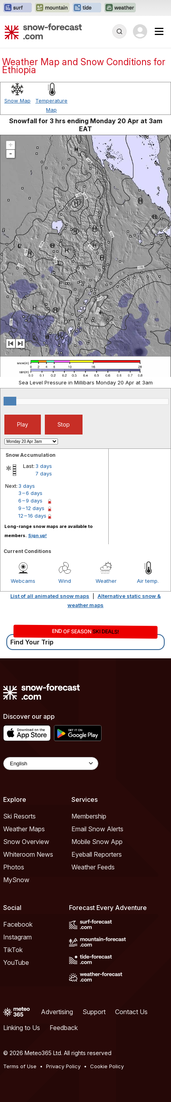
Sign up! (37, 535)
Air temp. (148, 581)
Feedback (64, 1028)
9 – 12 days (31, 508)
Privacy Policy (63, 1066)
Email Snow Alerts (97, 829)
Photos (13, 867)
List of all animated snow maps (49, 596)
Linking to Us (21, 1028)
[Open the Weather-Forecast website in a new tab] (120, 8)
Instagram (17, 937)
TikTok (13, 950)
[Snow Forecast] (43, 31)
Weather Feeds (93, 867)
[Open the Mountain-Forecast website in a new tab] (52, 8)
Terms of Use (20, 1066)
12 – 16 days (32, 515)
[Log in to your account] (140, 31)
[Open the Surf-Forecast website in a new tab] (17, 8)
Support (94, 1012)
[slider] (10, 401)
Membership (88, 816)
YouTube (16, 962)
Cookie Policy (107, 1066)
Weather (106, 581)
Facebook (18, 924)
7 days (43, 473)
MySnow (16, 880)
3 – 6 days (30, 493)
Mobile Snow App (97, 842)
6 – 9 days (30, 500)
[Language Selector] (50, 763)
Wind (64, 581)
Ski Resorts (19, 816)
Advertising (57, 1012)
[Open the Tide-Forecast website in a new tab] (87, 8)
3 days (43, 466)
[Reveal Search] (119, 31)
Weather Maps (24, 829)
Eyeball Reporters (96, 854)
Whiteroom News (28, 854)
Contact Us (131, 1012)
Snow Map (17, 100)
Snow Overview (26, 842)
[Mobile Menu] (159, 31)
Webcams (23, 581)
